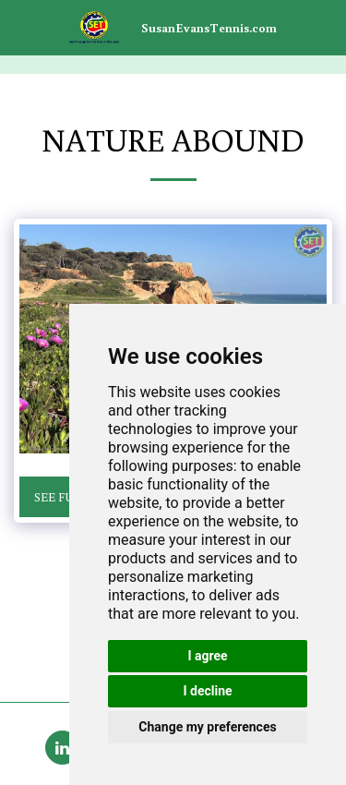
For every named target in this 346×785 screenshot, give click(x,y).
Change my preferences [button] (207, 726)
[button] (20, 26)
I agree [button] (207, 655)
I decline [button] (207, 690)
